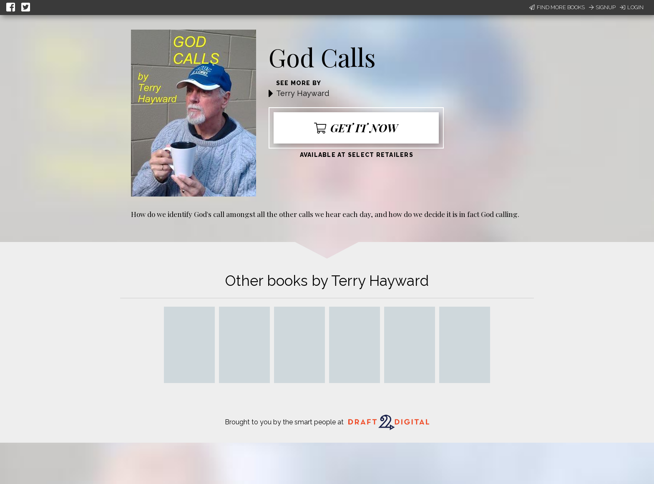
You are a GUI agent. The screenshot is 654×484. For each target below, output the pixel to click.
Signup (602, 7)
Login (632, 7)
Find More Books (557, 7)
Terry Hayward (302, 93)
